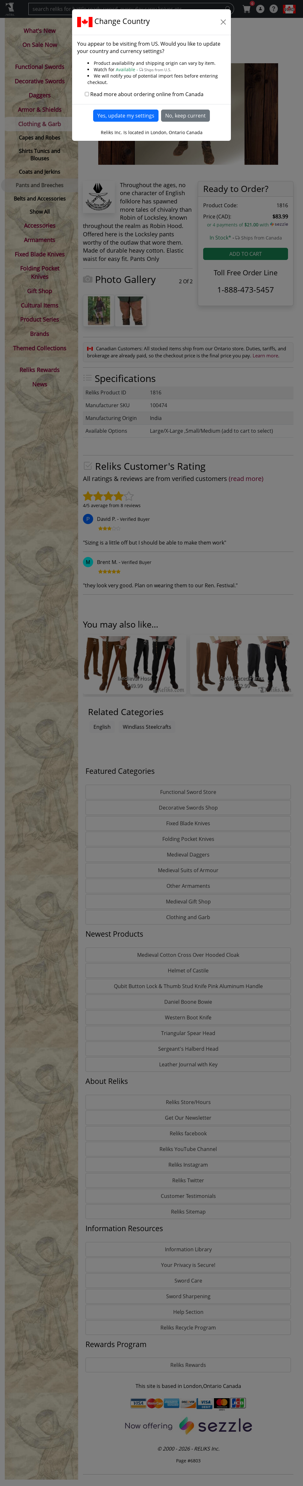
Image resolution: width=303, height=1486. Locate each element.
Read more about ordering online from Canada (146, 94)
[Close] (223, 22)
